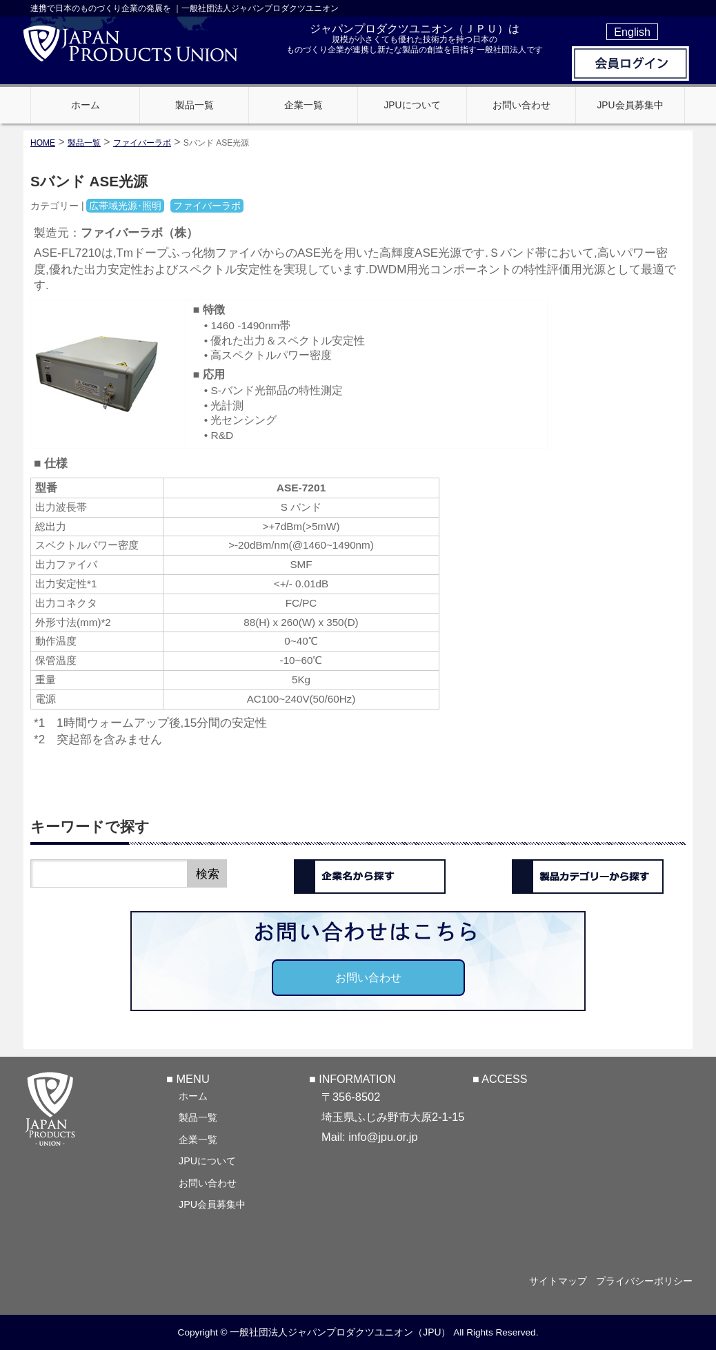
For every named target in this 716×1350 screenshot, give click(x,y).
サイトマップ (552, 1281)
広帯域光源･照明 (125, 205)
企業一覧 (198, 1138)
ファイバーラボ (142, 143)
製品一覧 (198, 1116)
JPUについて (207, 1160)
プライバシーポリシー (644, 1281)
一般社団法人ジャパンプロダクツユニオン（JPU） (340, 1332)
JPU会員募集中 (212, 1203)
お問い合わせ (368, 977)
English (632, 32)
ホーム (193, 1095)
